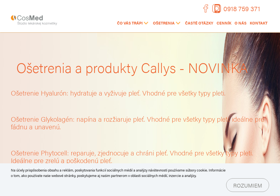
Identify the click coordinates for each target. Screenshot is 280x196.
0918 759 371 (241, 8)
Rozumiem (247, 185)
